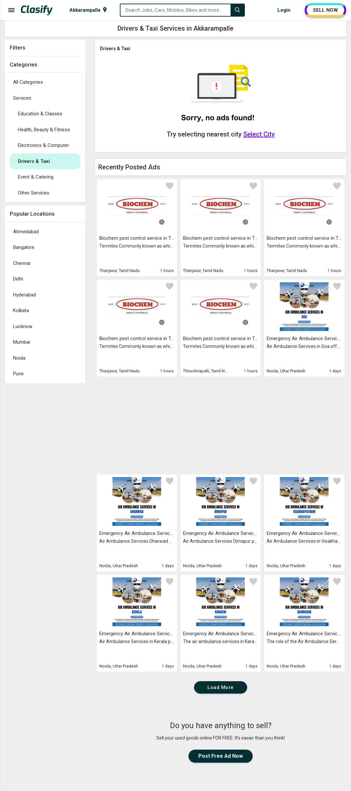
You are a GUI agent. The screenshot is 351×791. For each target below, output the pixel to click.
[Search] (237, 10)
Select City (259, 134)
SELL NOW (325, 10)
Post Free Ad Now (220, 756)
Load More (220, 687)
